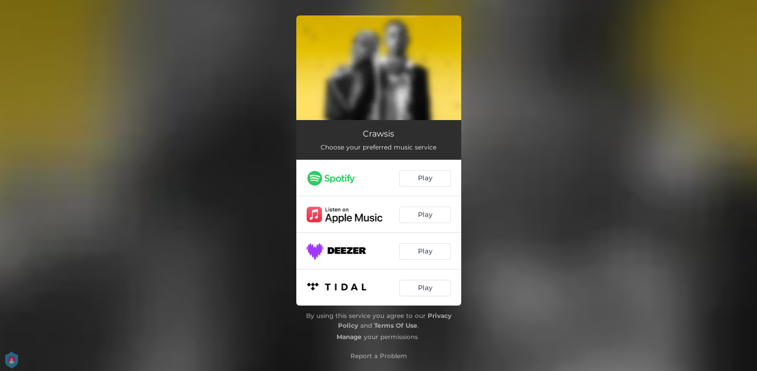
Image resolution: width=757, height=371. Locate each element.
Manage (349, 337)
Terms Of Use (395, 325)
